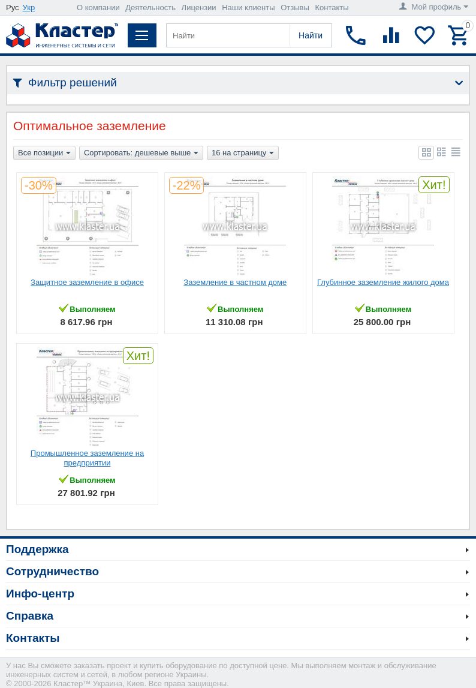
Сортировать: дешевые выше (141, 153)
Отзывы (295, 7)
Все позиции (44, 153)
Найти (311, 35)
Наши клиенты (248, 7)
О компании (98, 7)
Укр (29, 7)
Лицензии (199, 7)
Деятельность (150, 7)
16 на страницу (243, 153)
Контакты (331, 7)
